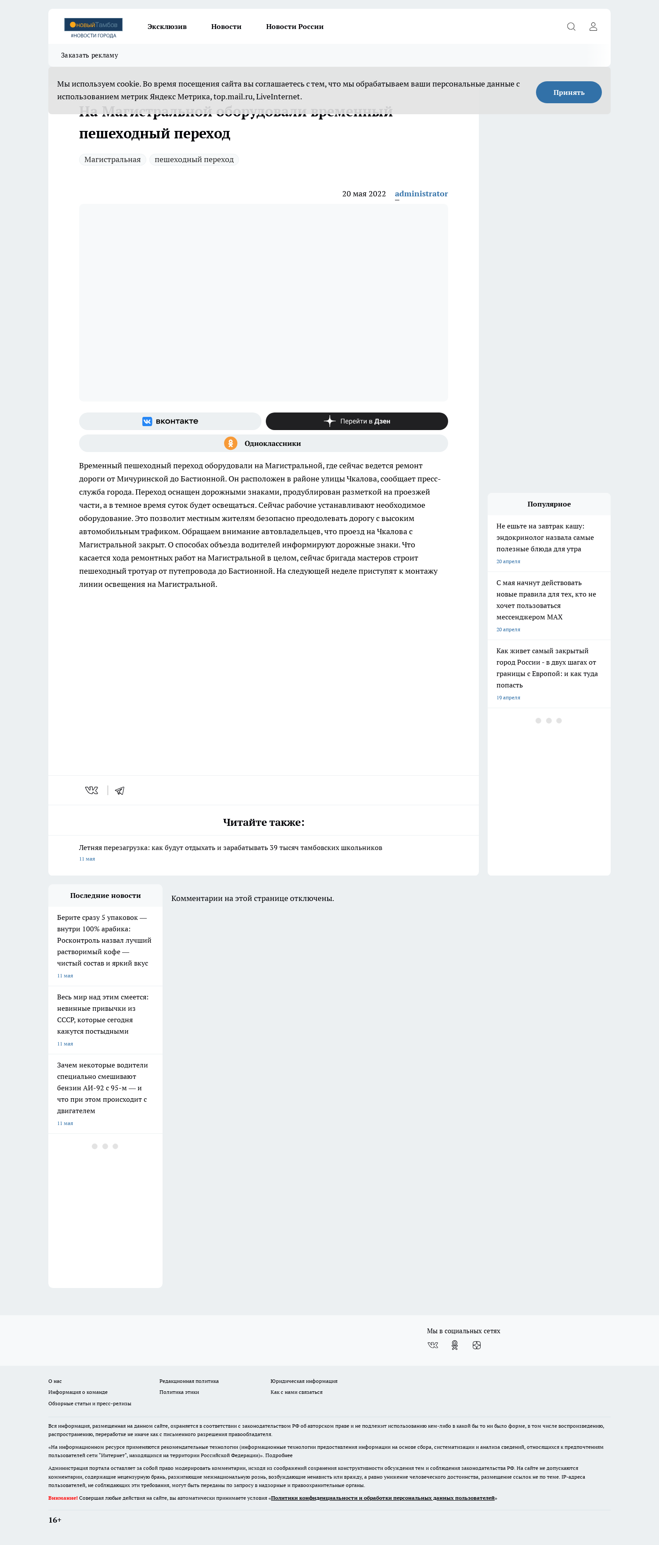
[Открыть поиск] (571, 26)
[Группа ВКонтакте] (170, 421)
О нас (55, 1381)
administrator (421, 193)
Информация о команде (78, 1392)
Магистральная (112, 159)
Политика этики (179, 1392)
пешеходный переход (194, 159)
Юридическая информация (304, 1381)
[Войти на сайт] (593, 26)
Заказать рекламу (89, 55)
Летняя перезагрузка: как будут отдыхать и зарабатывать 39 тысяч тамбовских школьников (263, 854)
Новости (226, 26)
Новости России (295, 26)
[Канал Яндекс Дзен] (357, 421)
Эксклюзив (167, 26)
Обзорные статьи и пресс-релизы (89, 1403)
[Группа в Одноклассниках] (263, 443)
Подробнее (279, 1455)
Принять (569, 92)
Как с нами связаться (296, 1392)
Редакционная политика (189, 1381)
